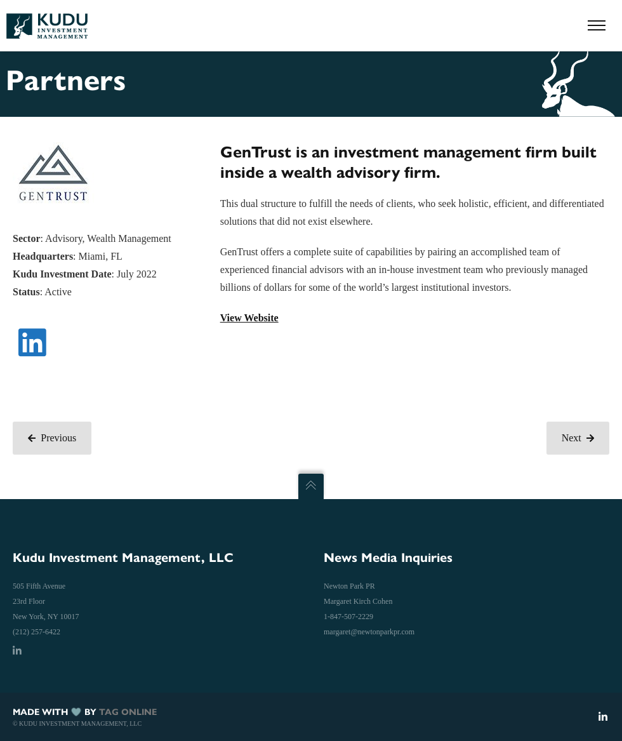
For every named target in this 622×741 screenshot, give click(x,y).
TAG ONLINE (128, 712)
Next (578, 437)
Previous (52, 437)
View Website (249, 317)
